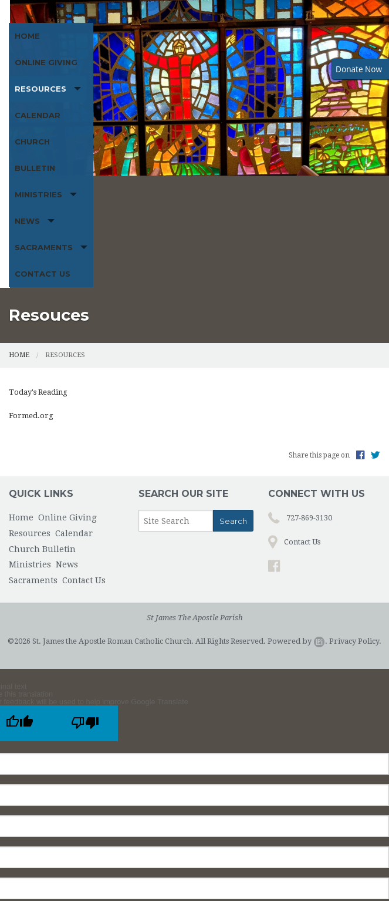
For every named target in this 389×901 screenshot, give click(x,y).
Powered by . (297, 486)
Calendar (227, 80)
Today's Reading (38, 236)
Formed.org (31, 260)
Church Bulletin (301, 80)
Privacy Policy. (355, 486)
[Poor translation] (85, 568)
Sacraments (169, 106)
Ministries (38, 106)
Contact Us (252, 106)
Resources (152, 80)
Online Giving (83, 80)
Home (27, 80)
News (101, 106)
